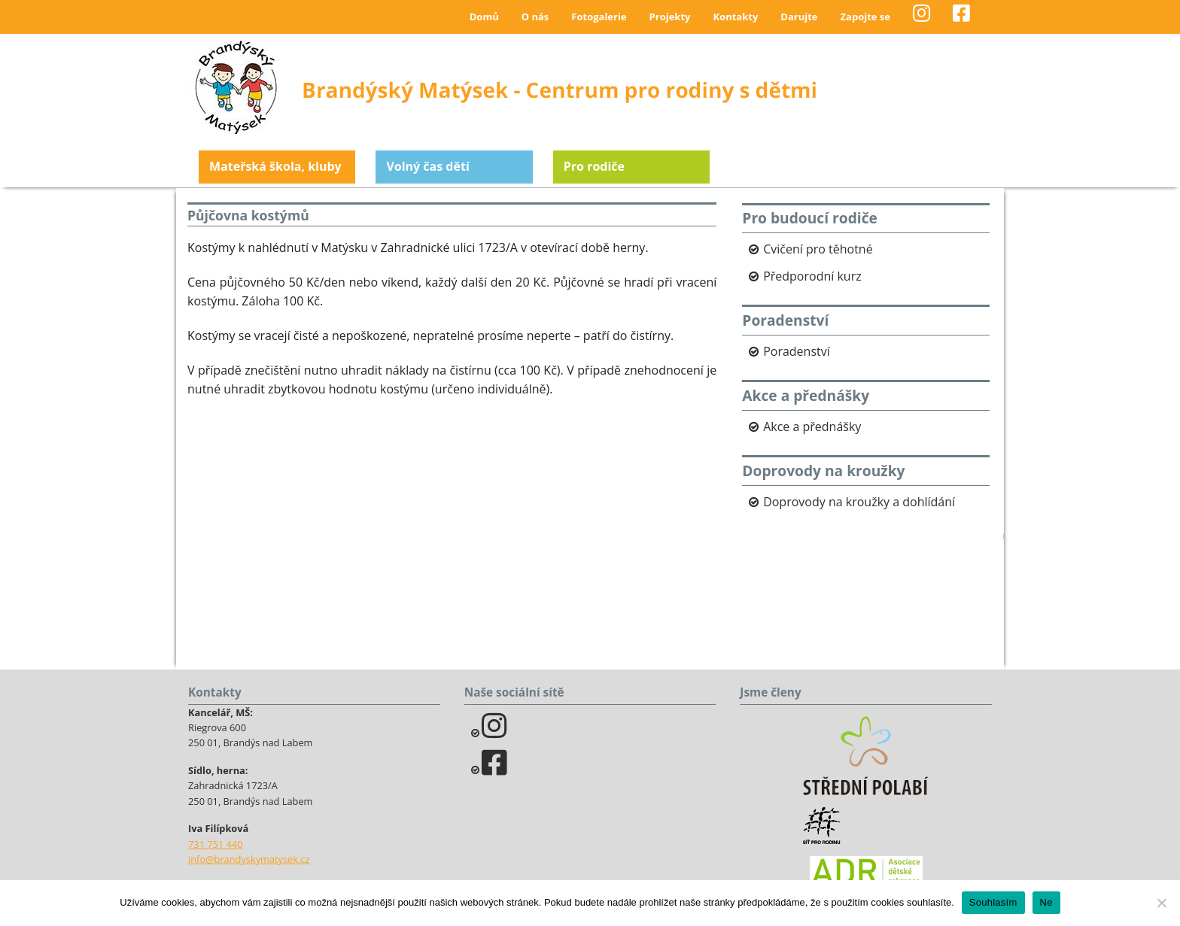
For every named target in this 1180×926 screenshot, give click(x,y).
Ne (1046, 902)
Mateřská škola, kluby (275, 166)
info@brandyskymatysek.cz (248, 859)
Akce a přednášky (812, 426)
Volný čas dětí (427, 166)
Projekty (670, 16)
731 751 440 (215, 844)
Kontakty (735, 16)
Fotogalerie (598, 16)
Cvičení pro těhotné (818, 249)
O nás (535, 16)
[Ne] (1161, 902)
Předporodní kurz (812, 276)
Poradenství (796, 351)
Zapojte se (865, 16)
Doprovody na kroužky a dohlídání (859, 501)
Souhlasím (993, 902)
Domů (484, 16)
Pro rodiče (594, 166)
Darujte (798, 16)
